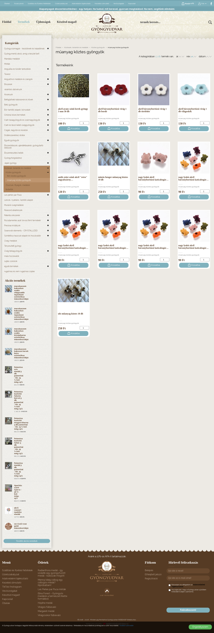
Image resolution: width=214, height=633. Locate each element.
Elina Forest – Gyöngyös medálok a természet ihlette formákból (52, 596)
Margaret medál (46, 611)
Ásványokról (18, 4)
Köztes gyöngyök (13, 172)
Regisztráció (151, 578)
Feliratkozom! (188, 610)
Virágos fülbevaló (47, 607)
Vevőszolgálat (118, 4)
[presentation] (190, 600)
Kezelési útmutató (102, 4)
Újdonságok (43, 21)
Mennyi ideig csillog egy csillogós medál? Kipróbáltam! (50, 582)
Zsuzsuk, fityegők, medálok (18, 185)
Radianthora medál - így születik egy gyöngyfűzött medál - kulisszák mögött (51, 573)
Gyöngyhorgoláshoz (13, 158)
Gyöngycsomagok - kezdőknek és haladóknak (24, 48)
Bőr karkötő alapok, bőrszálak (17, 110)
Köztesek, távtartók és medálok (17, 168)
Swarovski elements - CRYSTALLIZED (21, 230)
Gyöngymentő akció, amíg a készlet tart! (21, 54)
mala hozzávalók (11, 256)
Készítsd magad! (67, 21)
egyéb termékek (11, 266)
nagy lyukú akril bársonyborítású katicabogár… (153, 178)
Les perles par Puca (12, 195)
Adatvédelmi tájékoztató (81, 4)
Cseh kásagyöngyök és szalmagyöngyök (22, 120)
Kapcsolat (132, 4)
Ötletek (7, 4)
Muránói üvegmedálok (14, 205)
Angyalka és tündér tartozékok (17, 69)
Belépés (149, 570)
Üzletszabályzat (61, 4)
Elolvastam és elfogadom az (187, 586)
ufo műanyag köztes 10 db (70, 313)
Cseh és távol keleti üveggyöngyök (19, 125)
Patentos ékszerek (12, 215)
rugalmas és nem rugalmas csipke (19, 271)
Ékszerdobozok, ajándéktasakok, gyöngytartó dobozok (23, 146)
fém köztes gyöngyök (16, 176)
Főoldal (6, 21)
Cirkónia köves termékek (14, 115)
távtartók (9, 189)
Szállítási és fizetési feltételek (39, 4)
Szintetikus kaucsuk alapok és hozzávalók (22, 236)
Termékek (24, 21)
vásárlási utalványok (13, 89)
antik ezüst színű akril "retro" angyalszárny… (72, 178)
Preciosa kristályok (12, 225)
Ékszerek (8, 84)
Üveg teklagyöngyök (13, 251)
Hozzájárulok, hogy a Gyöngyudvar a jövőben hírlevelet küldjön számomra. (187, 591)
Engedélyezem (200, 626)
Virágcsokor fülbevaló (49, 615)
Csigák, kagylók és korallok (16, 130)
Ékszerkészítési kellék (13, 153)
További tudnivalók (126, 625)
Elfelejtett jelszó (153, 574)
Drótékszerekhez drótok (14, 135)
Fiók (202, 3)
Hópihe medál (45, 603)
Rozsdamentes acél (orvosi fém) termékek (22, 220)
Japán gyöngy (10, 163)
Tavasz (7, 74)
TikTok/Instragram (12, 586)
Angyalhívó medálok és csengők (18, 79)
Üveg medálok (10, 241)
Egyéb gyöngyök (11, 140)
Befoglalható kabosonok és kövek (18, 99)
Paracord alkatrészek (13, 210)
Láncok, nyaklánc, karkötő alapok (18, 200)
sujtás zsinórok (10, 261)
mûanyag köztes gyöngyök (19, 180)
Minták (7, 64)
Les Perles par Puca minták (52, 589)
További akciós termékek (26, 541)
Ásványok (8, 94)
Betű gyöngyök (11, 105)
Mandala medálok (12, 59)
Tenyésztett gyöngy (12, 246)
